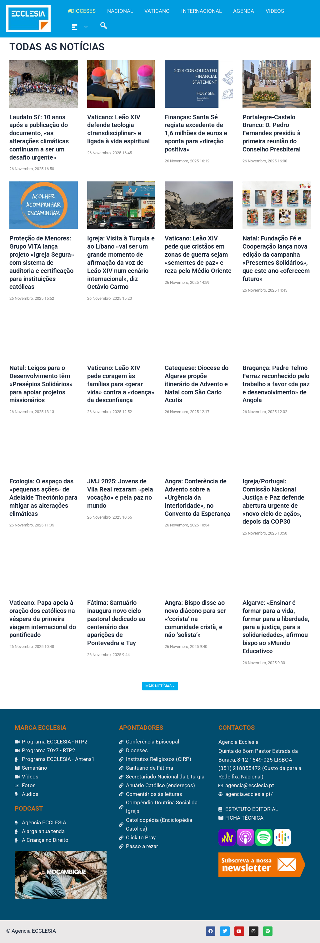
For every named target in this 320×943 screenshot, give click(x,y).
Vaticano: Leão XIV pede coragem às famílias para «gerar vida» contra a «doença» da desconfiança (120, 385)
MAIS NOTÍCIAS (160, 688)
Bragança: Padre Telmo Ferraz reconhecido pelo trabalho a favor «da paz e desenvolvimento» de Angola (276, 385)
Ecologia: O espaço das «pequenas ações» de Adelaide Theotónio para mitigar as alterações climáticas (43, 499)
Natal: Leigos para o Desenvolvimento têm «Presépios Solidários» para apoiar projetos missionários (40, 385)
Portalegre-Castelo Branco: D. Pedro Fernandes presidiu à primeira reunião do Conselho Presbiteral (271, 134)
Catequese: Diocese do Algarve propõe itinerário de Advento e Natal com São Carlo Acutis (196, 385)
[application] (84, 26)
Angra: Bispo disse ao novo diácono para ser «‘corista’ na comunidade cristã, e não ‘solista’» (195, 621)
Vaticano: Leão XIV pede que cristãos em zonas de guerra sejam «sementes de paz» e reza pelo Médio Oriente (198, 255)
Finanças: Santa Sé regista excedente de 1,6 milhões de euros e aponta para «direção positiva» (196, 134)
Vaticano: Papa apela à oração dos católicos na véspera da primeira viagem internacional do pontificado (42, 621)
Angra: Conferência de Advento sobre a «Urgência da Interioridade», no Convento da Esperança (197, 499)
